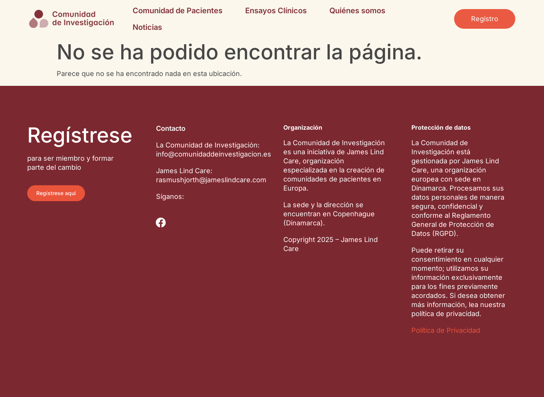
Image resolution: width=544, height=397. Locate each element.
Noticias (147, 27)
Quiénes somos (357, 10)
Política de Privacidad (445, 330)
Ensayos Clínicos (276, 10)
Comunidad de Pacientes (178, 10)
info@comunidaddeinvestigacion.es (213, 154)
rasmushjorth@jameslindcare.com (211, 180)
